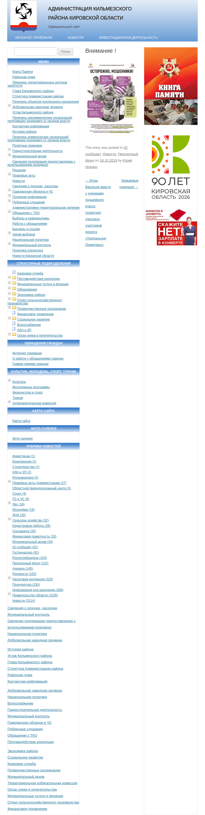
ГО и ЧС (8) (20, 499)
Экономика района (31, 295)
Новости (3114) (23, 601)
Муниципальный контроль (31, 245)
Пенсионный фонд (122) (30, 563)
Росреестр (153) (24, 574)
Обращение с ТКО (26, 213)
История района (24, 132)
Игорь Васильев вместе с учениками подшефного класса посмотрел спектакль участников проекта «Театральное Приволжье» (98, 213)
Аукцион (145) (22, 568)
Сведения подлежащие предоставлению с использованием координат (41, 163)
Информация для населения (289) (37, 590)
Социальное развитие (33, 319)
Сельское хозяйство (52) (30, 520)
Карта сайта (21, 421)
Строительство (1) (26, 467)
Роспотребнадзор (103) (29, 558)
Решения (19, 170)
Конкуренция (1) (24, 461)
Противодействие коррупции (38, 279)
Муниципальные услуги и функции (42, 284)
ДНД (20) (19, 515)
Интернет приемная (27, 353)
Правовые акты (23, 175)
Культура (19, 382)
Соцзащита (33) (24, 531)
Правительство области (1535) (35, 595)
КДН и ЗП (24, 330)
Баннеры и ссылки (26, 229)
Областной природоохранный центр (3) (41, 488)
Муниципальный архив (29, 156)
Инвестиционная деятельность (128, 38)
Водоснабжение (29, 325)
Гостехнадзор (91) (25, 552)
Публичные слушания (28, 202)
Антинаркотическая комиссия (34, 403)
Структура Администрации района (38, 96)
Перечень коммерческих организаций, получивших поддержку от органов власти (38, 138)
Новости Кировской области (33, 256)
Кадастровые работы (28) (31, 526)
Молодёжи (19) (23, 510)
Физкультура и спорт (27, 392)
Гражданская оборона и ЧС (32, 191)
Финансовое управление (35, 314)
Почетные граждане (27, 145)
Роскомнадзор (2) (25, 477)
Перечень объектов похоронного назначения (45, 102)
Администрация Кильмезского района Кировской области (90, 13)
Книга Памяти (22, 72)
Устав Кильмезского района (32, 112)
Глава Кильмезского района (33, 91)
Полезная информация (29, 197)
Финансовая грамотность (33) (34, 536)
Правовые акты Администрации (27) (39, 483)
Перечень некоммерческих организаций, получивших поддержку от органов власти (40, 119)
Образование (27, 289)
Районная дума (23, 77)
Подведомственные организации (41, 309)
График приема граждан (30, 364)
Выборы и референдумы (30, 218)
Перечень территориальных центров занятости (37, 84)
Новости (76, 38)
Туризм (17, 398)
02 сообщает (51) (25, 547)
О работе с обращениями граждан (37, 358)
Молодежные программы (31, 387)
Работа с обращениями (29, 224)
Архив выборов (23, 234)
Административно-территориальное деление (45, 208)
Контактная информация (30, 126)
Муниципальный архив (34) (32, 542)
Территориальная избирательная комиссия (42, 783)
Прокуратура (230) (26, 585)
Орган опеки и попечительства (39, 335)
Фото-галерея (22, 438)
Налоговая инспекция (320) (32, 579)
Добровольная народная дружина (37, 107)
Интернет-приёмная (33, 38)
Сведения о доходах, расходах (35, 186)
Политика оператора (27, 250)
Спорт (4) (19, 494)
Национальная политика (30, 240)
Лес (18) (18, 504)
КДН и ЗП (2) (21, 472)
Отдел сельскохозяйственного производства (34, 301)
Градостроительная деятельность (37, 151)
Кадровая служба (30, 273)
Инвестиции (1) (23, 456)
